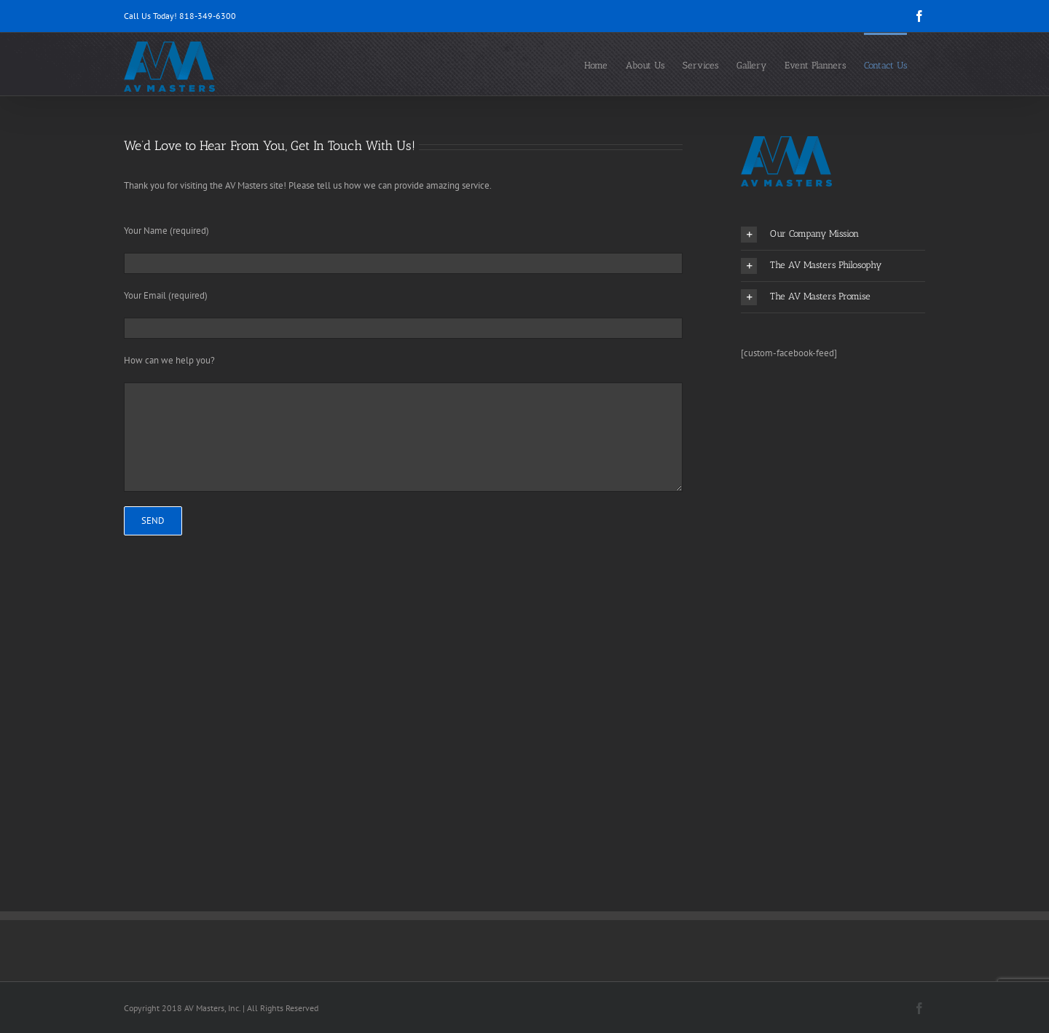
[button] (833, 234)
